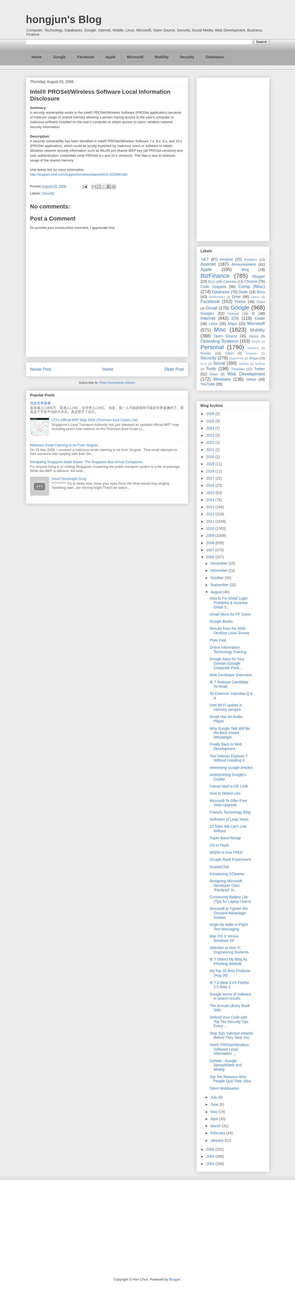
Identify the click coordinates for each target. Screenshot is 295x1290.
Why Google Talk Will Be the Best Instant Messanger (230, 733)
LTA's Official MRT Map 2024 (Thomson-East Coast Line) (95, 420)
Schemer (252, 353)
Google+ (207, 313)
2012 (210, 514)
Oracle (255, 341)
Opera (253, 336)
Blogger (258, 276)
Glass (260, 302)
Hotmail (233, 314)
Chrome (251, 281)
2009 (210, 535)
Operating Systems (219, 341)
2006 (210, 557)
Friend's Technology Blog (230, 812)
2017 (210, 478)
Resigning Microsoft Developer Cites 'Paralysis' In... (226, 885)
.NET (205, 259)
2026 (210, 414)
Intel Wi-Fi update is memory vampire (226, 707)
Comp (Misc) (251, 286)
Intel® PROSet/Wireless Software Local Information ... (229, 1049)
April (215, 1119)
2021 (210, 450)
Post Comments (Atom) (117, 383)
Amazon (226, 259)
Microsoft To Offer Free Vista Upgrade (228, 803)
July (214, 1097)
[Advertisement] (233, 158)
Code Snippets (213, 287)
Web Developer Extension (231, 675)
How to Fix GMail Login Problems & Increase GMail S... (229, 602)
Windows (222, 379)
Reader (206, 353)
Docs (261, 292)
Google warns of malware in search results (230, 996)
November (219, 570)
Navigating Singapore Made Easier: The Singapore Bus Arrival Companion (86, 462)
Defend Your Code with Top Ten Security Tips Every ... (229, 1021)
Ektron (255, 296)
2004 (210, 1156)
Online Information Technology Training (228, 649)
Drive (236, 297)
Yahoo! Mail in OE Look (229, 786)
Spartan (244, 363)
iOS (235, 318)
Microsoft (135, 57)
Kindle (260, 318)
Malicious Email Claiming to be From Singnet (64, 445)
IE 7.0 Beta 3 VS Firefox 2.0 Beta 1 (229, 984)
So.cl (204, 363)
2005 (210, 1149)
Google (59, 57)
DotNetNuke (217, 296)
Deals (243, 292)
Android (208, 264)
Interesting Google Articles (231, 767)
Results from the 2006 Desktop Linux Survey (229, 630)
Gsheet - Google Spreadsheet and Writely (226, 1065)
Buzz (211, 282)
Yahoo (251, 379)
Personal (212, 347)
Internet (208, 318)
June (215, 1104)
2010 (210, 528)
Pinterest (253, 348)
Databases (215, 57)
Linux (213, 324)
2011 (210, 521)
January (218, 1140)
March (216, 1126)
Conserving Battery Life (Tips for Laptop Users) (230, 899)
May (214, 1112)
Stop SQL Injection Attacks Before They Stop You (231, 1035)
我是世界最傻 (40, 403)
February (218, 1133)
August (217, 592)
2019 (210, 464)
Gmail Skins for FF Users (230, 614)
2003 (210, 1164)
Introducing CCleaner (227, 874)
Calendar (230, 282)
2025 (210, 421)
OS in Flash (219, 845)
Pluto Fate (218, 640)
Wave (214, 374)
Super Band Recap (225, 838)
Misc (220, 329)
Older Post (174, 369)
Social (219, 363)
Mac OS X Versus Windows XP (224, 938)
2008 (210, 543)
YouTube (208, 384)
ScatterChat (219, 867)
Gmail (211, 308)
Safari (229, 353)
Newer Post (40, 369)
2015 (210, 493)
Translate (237, 369)
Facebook (85, 57)
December (219, 563)
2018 (210, 471)
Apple (110, 57)
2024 (210, 428)
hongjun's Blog (64, 19)
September (220, 585)
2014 (210, 500)
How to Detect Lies (225, 793)
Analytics (250, 259)
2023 (210, 435)
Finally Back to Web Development (226, 746)
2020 (210, 457)
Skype (253, 358)
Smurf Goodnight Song (69, 479)
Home (37, 57)
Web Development (246, 373)
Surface (260, 363)
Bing (245, 270)
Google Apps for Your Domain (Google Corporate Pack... (227, 663)
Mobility (162, 57)
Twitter (259, 369)
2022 (210, 442)
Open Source (225, 336)
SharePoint (236, 358)
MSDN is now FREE (226, 852)
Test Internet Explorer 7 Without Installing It (229, 758)
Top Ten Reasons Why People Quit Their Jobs (230, 1079)
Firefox (240, 302)
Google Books (221, 621)
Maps (232, 324)
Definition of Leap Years (229, 819)
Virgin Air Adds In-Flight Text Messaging (229, 926)
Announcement (243, 264)
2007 (210, 550)
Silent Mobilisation (224, 1088)
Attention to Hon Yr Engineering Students (229, 950)
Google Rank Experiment (230, 859)
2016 (210, 485)
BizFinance (215, 275)
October (218, 578)
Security (187, 57)
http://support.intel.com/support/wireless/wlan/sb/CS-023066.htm (78, 174)
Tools (211, 368)
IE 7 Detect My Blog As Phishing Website (228, 961)
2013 (210, 507)
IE (253, 313)
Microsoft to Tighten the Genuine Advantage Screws (229, 913)
